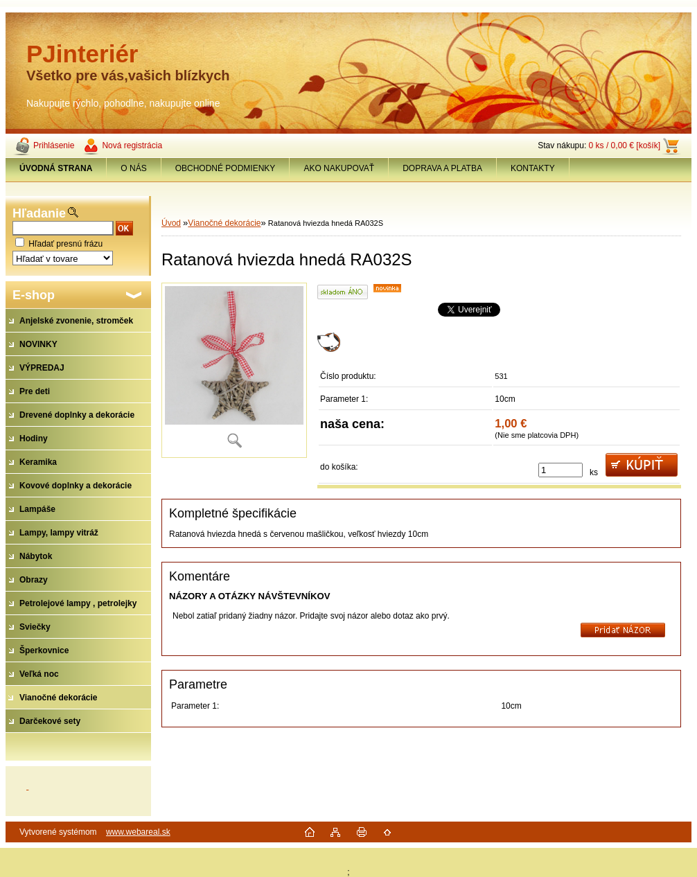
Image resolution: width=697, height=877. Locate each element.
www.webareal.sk (138, 832)
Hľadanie (39, 213)
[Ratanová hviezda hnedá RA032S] (234, 370)
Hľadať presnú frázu (65, 244)
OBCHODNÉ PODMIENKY (225, 168)
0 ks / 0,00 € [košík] (624, 145)
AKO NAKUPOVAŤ (338, 168)
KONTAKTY (533, 168)
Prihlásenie (53, 145)
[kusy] (560, 470)
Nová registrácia (132, 145)
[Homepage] (56, 168)
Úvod (171, 223)
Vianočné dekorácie (224, 223)
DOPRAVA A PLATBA (442, 168)
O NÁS (133, 168)
